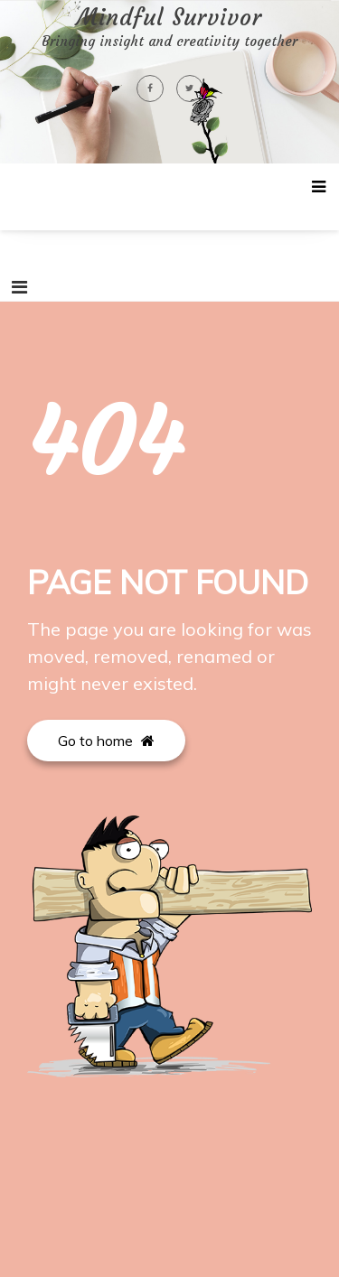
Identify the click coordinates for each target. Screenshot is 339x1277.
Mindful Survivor (169, 18)
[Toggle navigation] (19, 287)
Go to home (106, 741)
